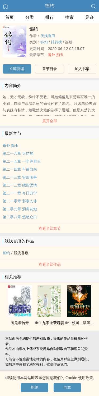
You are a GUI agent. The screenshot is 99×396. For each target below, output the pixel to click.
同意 (67, 387)
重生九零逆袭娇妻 (49, 323)
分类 (29, 17)
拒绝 (34, 387)
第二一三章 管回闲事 (20, 177)
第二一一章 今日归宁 (20, 193)
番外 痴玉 (56, 55)
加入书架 (82, 69)
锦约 (49, 5)
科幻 (44, 42)
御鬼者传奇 (20, 323)
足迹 (89, 17)
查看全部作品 (50, 264)
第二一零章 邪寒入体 (20, 201)
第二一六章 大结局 (18, 153)
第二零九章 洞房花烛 (20, 209)
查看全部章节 (50, 228)
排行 (49, 17)
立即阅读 (17, 69)
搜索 (69, 17)
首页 (9, 17)
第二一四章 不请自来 (20, 169)
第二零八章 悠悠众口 (20, 217)
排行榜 (56, 42)
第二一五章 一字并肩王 (22, 161)
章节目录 (49, 69)
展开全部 (49, 121)
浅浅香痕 (47, 36)
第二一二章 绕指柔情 (20, 185)
